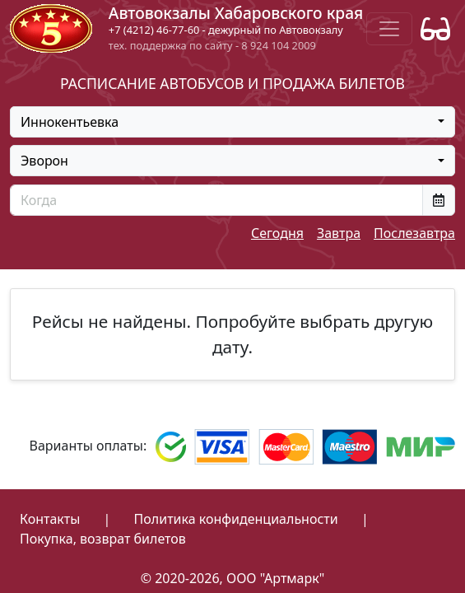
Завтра (338, 233)
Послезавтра (414, 233)
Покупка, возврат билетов (103, 539)
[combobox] (232, 122)
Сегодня (277, 233)
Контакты (50, 519)
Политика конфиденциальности (236, 519)
